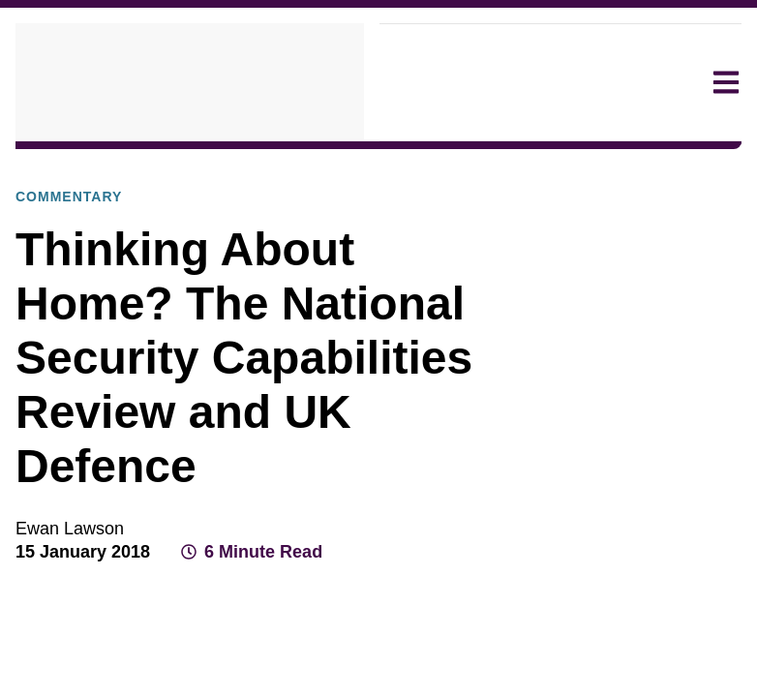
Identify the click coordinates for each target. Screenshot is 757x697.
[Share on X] (619, 547)
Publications (221, 165)
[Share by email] (689, 547)
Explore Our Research (86, 165)
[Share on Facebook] (584, 547)
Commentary (329, 165)
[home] (189, 82)
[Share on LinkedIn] (654, 547)
